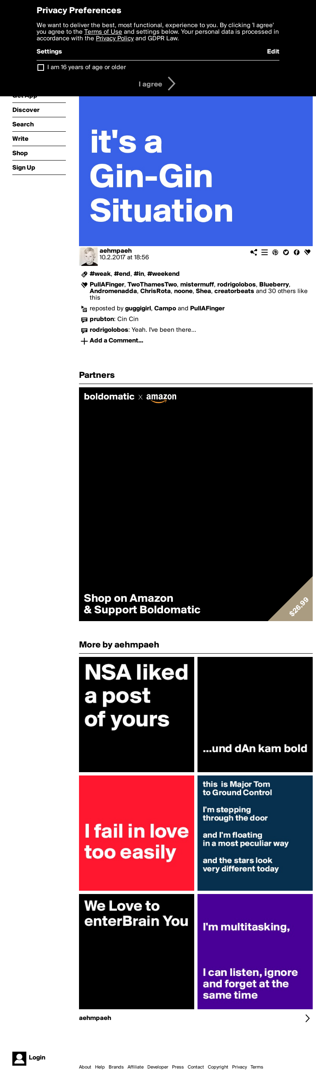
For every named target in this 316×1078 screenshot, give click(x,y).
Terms (257, 1067)
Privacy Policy (115, 38)
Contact (196, 1067)
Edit (273, 52)
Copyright (218, 1067)
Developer (157, 1067)
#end (122, 274)
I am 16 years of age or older (86, 67)
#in (139, 274)
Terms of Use (103, 32)
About (85, 1067)
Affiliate (136, 1067)
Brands (116, 1067)
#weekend (163, 274)
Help (100, 1067)
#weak (100, 274)
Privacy (239, 1067)
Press (178, 1067)
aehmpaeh (116, 251)
